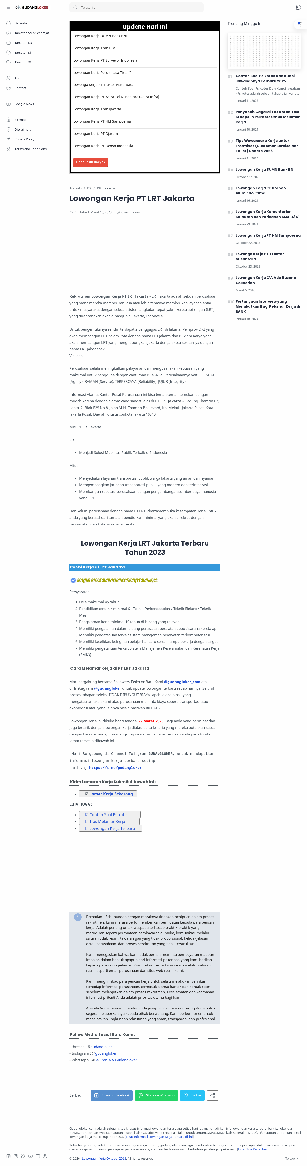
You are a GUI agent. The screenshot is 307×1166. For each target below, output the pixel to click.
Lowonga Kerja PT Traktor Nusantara (103, 84)
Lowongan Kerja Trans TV (94, 48)
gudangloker (101, 1046)
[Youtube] (30, 1156)
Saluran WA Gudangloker (116, 1059)
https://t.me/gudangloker (115, 768)
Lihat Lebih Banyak (90, 162)
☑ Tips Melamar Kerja (105, 821)
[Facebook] (8, 1156)
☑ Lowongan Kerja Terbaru (110, 828)
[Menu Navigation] (8, 7)
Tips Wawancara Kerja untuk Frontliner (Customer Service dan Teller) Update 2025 (267, 145)
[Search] (136, 7)
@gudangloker (107, 688)
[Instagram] (15, 1156)
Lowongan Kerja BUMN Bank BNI (100, 35)
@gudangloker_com (182, 681)
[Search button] (75, 7)
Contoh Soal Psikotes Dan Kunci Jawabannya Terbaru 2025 (265, 79)
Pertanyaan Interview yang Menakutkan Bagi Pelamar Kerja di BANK (268, 306)
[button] (298, 7)
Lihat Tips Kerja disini (253, 1149)
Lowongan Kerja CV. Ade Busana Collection (266, 280)
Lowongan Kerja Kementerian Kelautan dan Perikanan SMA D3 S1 (268, 214)
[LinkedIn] (37, 1156)
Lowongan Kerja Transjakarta (97, 109)
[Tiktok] (45, 1156)
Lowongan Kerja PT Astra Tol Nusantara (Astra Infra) (116, 97)
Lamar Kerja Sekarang (111, 794)
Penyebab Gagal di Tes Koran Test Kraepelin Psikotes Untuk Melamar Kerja (268, 117)
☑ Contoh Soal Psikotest (107, 814)
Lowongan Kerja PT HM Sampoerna (102, 121)
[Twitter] (23, 1156)
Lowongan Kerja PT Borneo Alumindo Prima (261, 191)
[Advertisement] (164, 259)
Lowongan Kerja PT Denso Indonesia (103, 145)
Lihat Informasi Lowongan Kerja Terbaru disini (159, 1137)
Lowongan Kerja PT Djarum (95, 133)
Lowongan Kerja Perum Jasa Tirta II (102, 72)
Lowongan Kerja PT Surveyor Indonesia (105, 60)
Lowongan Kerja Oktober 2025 (104, 1158)
